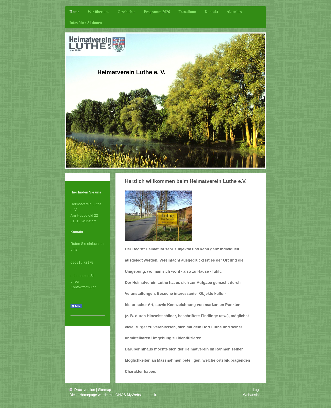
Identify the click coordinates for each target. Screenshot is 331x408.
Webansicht (252, 395)
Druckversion (82, 390)
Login (257, 390)
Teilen (76, 306)
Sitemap (104, 390)
